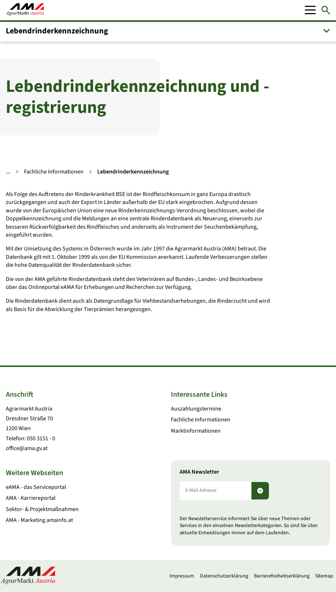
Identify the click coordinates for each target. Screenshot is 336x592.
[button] (168, 30)
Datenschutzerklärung (224, 576)
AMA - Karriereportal (31, 498)
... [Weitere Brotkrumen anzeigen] (8, 171)
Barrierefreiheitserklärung (282, 576)
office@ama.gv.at (27, 448)
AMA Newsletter (199, 472)
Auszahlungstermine (196, 409)
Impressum (181, 576)
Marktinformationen (196, 431)
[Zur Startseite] (25, 10)
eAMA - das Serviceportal (36, 487)
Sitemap (324, 576)
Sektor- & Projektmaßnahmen (42, 509)
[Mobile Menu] (310, 10)
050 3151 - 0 (41, 438)
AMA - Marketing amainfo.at (39, 520)
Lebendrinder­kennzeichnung (57, 31)
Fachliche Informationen (53, 172)
